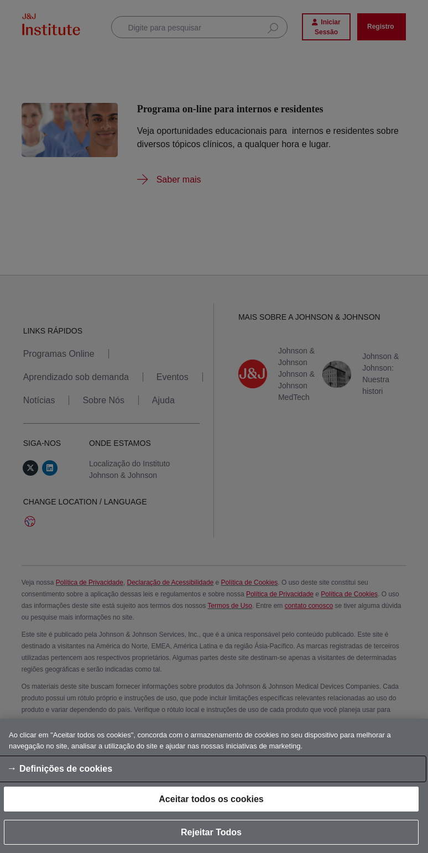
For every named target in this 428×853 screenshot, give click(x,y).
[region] (214, 786)
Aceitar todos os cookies (211, 799)
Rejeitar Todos (211, 832)
